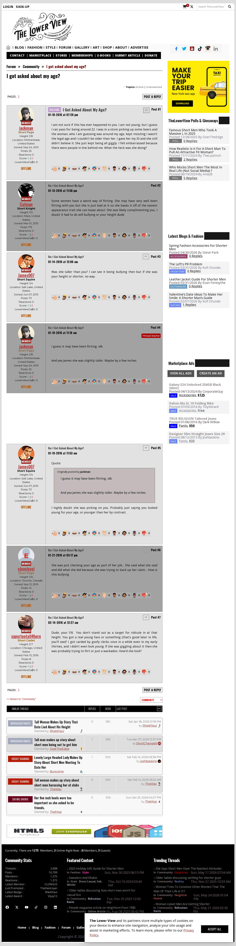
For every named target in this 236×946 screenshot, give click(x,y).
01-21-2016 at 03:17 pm (63, 555)
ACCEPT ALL (214, 929)
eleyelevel (26, 568)
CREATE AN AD (210, 373)
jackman (26, 128)
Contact (17, 55)
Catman (26, 204)
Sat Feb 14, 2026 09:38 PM (144, 757)
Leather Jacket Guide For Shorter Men (197, 279)
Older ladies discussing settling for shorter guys (188, 878)
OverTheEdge (59, 748)
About (121, 47)
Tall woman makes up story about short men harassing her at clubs (56, 782)
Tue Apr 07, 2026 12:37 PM (144, 739)
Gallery (82, 47)
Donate (151, 55)
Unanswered (154, 87)
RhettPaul (57, 731)
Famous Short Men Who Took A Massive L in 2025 (193, 132)
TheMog (56, 811)
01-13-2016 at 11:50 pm (62, 190)
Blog (19, 47)
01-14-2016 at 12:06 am (63, 261)
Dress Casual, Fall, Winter (84, 883)
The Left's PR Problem (185, 264)
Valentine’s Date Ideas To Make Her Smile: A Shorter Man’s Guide (196, 296)
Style (51, 47)
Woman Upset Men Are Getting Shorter (183, 904)
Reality (179, 881)
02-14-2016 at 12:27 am (63, 622)
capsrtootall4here (26, 636)
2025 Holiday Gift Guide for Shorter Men (96, 868)
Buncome (57, 771)
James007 (26, 275)
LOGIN (8, 7)
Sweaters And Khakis (83, 878)
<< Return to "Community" (21, 699)
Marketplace (40, 55)
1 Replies (189, 304)
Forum (65, 47)
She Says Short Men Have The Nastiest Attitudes (189, 868)
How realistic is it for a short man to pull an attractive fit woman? (197, 150)
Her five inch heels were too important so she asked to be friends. (54, 802)
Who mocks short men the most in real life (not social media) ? (195, 169)
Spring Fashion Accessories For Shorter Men (198, 247)
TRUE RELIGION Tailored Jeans (192, 418)
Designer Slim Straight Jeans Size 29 (197, 434)
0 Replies (195, 256)
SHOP (107, 47)
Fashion (34, 47)
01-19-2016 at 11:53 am (62, 453)
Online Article (97, 911)
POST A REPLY (152, 96)
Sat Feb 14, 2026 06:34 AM (144, 779)
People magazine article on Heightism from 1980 (102, 908)
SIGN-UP (22, 7)
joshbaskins (148, 761)
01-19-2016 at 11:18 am (62, 333)
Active (140, 87)
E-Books (104, 55)
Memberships (82, 55)
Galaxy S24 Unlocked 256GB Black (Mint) (195, 386)
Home (8, 47)
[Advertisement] (155, 27)
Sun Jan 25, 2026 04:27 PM (143, 797)
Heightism (181, 872)
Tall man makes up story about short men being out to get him (55, 742)
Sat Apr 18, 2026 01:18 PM (144, 721)
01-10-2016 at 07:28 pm (63, 115)
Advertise (139, 47)
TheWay (56, 789)
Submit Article (127, 55)
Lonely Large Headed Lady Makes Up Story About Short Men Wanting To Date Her (58, 762)
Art (96, 47)
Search (229, 6)
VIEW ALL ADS (181, 373)
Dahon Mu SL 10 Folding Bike (191, 403)
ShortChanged (146, 743)
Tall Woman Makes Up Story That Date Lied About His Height (56, 724)
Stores (61, 55)
